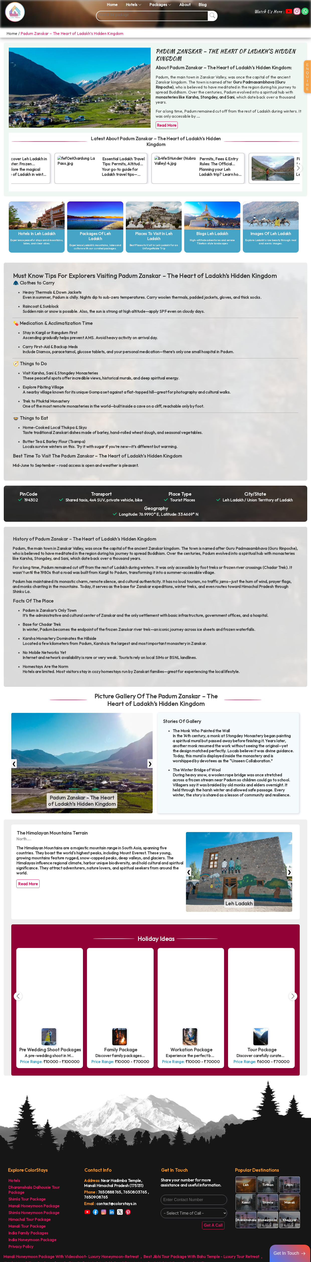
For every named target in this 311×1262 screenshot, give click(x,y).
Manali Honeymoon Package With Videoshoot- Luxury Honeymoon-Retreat (71, 1256)
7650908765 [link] (96, 1197)
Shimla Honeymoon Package (33, 1212)
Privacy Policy (20, 1246)
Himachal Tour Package (29, 1219)
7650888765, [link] (110, 1192)
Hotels (14, 1180)
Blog (202, 4)
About (185, 4)
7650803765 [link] (135, 1192)
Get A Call (213, 1225)
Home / (13, 33)
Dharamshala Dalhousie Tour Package (34, 1190)
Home (112, 4)
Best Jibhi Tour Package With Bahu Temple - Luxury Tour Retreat (201, 1256)
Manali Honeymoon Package (33, 1205)
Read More (167, 125)
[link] (117, 1203)
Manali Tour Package (27, 1226)
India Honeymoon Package (32, 1239)
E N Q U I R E (307, 77)
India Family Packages (28, 1232)
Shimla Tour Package (27, 1199)
